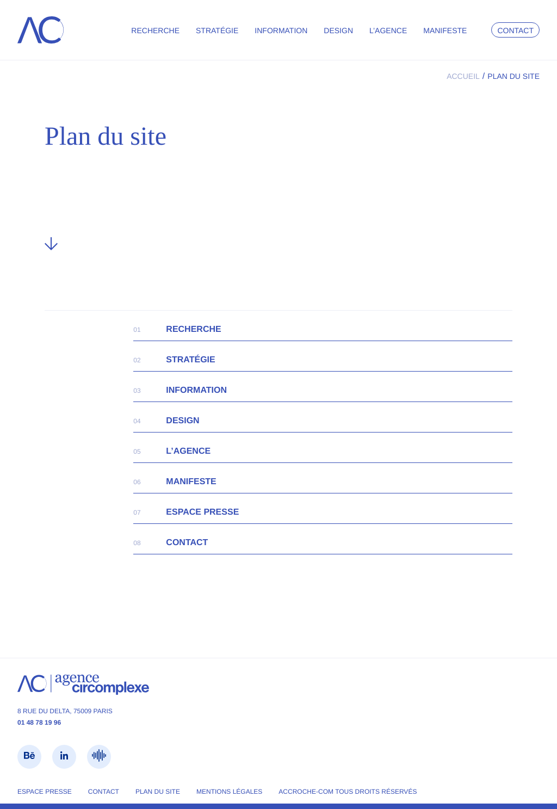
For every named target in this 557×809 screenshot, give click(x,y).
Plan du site (157, 791)
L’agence (388, 30)
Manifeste (445, 30)
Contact (515, 30)
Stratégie (217, 30)
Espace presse (202, 512)
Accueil (463, 76)
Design (338, 30)
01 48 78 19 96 (39, 722)
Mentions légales (229, 791)
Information (281, 30)
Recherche (155, 30)
